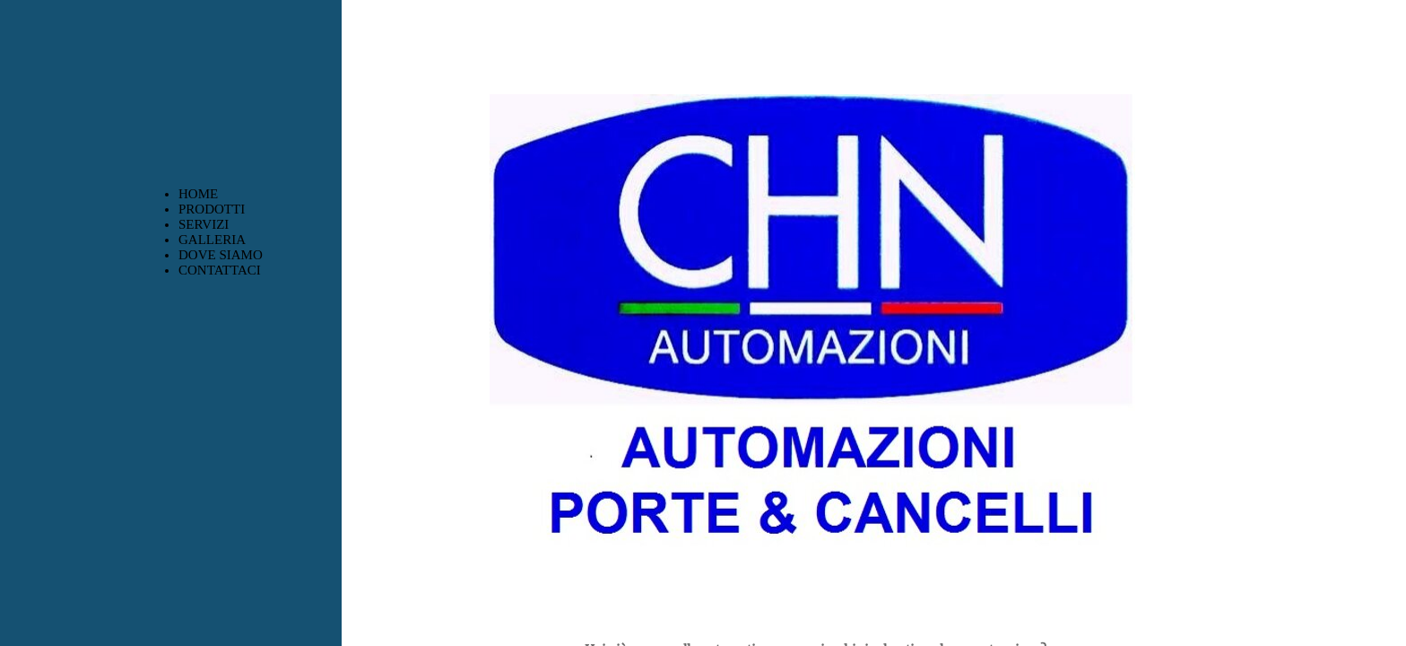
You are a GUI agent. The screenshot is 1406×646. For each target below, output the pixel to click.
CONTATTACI (219, 270)
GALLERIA (212, 239)
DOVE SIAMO (220, 255)
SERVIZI (203, 224)
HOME (198, 194)
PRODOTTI (211, 209)
